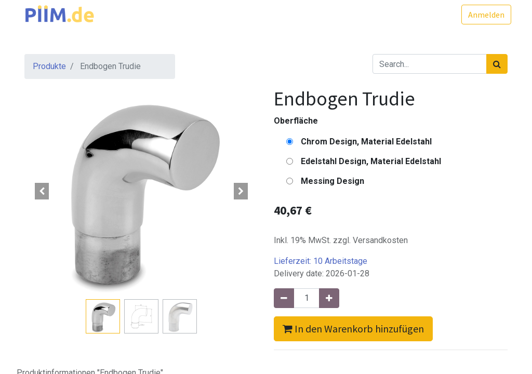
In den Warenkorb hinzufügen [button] (353, 328)
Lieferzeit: (320, 261)
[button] (42, 191)
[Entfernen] (284, 298)
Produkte (49, 66)
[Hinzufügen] (329, 298)
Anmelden (482, 14)
